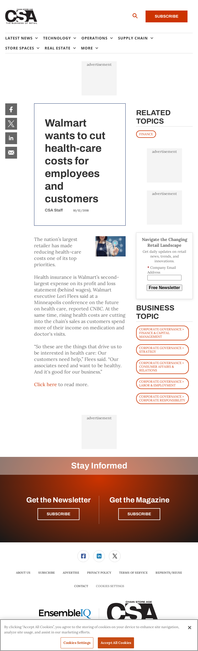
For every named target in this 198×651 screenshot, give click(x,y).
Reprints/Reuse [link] (169, 572)
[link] (11, 109)
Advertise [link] (71, 572)
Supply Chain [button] (133, 38)
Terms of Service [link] (133, 572)
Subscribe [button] (58, 514)
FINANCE (146, 134)
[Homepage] (21, 16)
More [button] (87, 48)
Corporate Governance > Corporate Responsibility (162, 398)
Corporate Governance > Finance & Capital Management (161, 333)
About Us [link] (23, 572)
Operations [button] (94, 38)
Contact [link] (81, 586)
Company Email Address (161, 270)
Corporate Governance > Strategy (161, 350)
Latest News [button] (19, 38)
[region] (99, 635)
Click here (45, 384)
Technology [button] (57, 38)
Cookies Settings (110, 586)
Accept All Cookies (116, 642)
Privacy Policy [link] (99, 572)
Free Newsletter (164, 287)
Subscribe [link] (46, 572)
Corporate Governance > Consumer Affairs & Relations (161, 366)
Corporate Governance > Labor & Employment (161, 383)
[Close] (189, 627)
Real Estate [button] (58, 48)
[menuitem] (24, 38)
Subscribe (166, 16)
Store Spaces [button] (19, 48)
